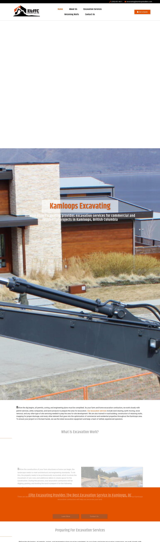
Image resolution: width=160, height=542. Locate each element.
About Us (73, 9)
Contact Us (90, 14)
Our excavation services (96, 411)
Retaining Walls (71, 14)
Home (60, 9)
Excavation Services (92, 9)
